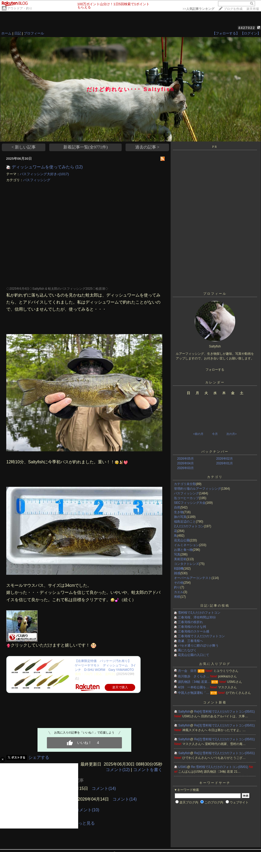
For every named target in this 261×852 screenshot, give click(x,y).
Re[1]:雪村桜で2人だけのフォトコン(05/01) (224, 753)
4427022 (246, 28)
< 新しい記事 (23, 147)
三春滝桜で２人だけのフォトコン (201, 636)
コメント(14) (104, 788)
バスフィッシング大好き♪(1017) (44, 174)
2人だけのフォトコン (189, 526)
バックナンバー (215, 451)
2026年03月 (185, 468)
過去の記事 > (147, 147)
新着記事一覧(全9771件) (85, 147)
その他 (178, 582)
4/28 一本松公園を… (193, 687)
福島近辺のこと (185, 521)
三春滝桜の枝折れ (190, 622)
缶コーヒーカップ (186, 498)
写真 (177, 554)
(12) (79, 167)
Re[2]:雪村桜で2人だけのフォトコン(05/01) (224, 739)
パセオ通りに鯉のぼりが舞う (198, 645)
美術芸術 (180, 559)
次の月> (231, 433)
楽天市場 (252, 9)
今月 (215, 433)
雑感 (177, 573)
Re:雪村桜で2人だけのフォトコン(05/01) (220, 767)
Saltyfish (184, 711)
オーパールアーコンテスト (193, 578)
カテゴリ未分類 (185, 484)
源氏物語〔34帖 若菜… (194, 682)
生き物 (178, 512)
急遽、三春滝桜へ (190, 641)
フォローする (215, 369)
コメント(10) (87, 810)
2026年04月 (185, 463)
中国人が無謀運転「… (193, 693)
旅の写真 (180, 517)
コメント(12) (118, 769)
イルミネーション (186, 545)
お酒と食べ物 (183, 550)
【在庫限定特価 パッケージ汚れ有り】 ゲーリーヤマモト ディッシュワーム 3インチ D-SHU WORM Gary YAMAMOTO (105, 665)
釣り (177, 587)
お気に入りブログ (215, 664)
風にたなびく (187, 650)
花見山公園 (182, 540)
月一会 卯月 (187, 671)
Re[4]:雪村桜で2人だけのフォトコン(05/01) (224, 711)
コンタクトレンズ (186, 564)
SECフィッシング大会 (190, 503)
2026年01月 (224, 463)
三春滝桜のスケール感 (193, 631)
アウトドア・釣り (19, 8)
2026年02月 (224, 458)
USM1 (182, 767)
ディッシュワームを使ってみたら (43, 167)
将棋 (177, 597)
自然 (177, 507)
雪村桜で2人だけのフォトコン (199, 612)
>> (198, 9)
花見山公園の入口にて (193, 655)
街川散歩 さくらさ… (193, 676)
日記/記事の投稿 (214, 605)
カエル (178, 592)
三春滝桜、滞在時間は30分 (197, 617)
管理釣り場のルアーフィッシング (197, 488)
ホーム (6, 33)
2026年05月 (185, 458)
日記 (17, 33)
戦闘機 (178, 568)
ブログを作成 (233, 9)
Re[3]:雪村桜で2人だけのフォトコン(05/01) (224, 725)
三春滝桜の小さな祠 (192, 627)
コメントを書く (147, 769)
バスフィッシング (36, 180)
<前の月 (198, 433)
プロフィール (34, 33)
